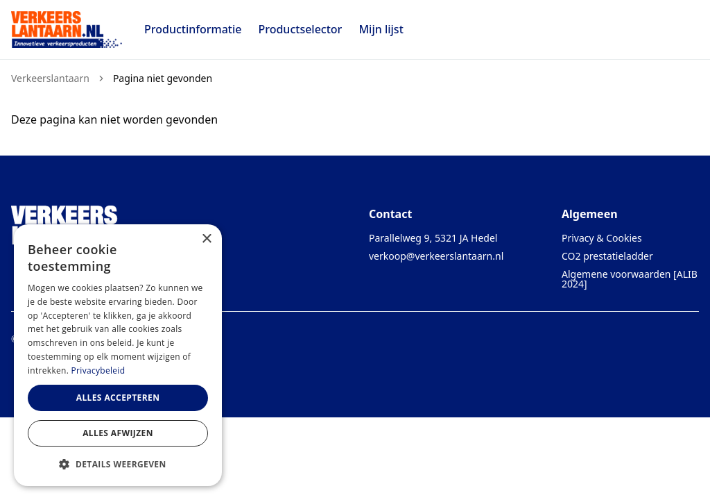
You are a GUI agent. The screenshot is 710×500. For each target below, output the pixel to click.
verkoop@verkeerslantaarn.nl (436, 255)
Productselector (300, 29)
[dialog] (118, 355)
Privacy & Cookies (602, 237)
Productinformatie (192, 29)
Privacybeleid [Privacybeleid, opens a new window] (98, 370)
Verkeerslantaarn (50, 78)
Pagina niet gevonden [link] (162, 78)
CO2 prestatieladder (607, 255)
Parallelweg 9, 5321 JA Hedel (433, 237)
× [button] (206, 239)
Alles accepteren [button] (118, 397)
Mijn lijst (380, 29)
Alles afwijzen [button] (118, 433)
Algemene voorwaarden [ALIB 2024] (630, 278)
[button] (118, 464)
